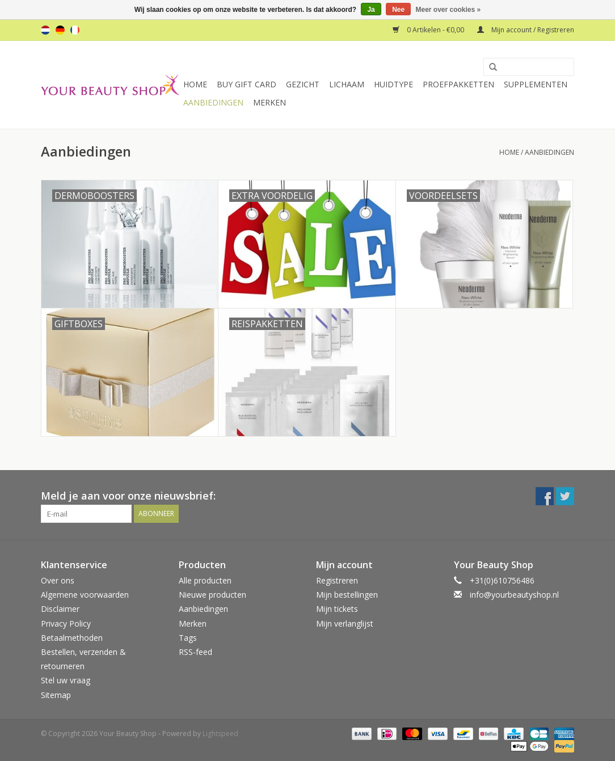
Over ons (57, 580)
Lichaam (346, 84)
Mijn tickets (337, 608)
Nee (398, 10)
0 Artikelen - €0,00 (429, 30)
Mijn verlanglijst (344, 623)
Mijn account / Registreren (525, 30)
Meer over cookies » (448, 10)
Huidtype (393, 84)
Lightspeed (220, 733)
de (60, 30)
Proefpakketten (458, 84)
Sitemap (56, 695)
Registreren (337, 580)
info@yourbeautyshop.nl (514, 594)
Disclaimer (60, 608)
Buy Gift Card (246, 84)
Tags (188, 637)
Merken (269, 102)
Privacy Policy (66, 623)
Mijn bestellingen (347, 594)
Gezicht (302, 84)
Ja (370, 10)
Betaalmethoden (72, 637)
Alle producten (205, 580)
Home (195, 84)
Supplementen (535, 84)
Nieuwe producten (212, 594)
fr (74, 30)
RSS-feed (195, 651)
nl (45, 30)
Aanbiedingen (213, 102)
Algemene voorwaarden (85, 594)
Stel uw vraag (65, 680)
